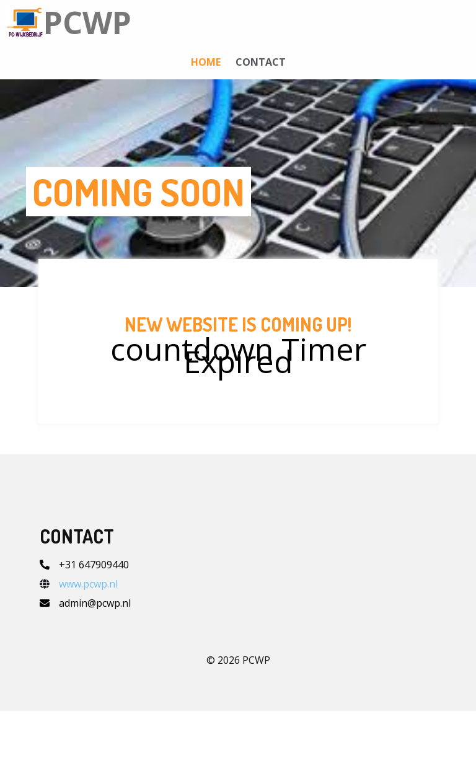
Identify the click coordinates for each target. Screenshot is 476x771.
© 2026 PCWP (238, 720)
